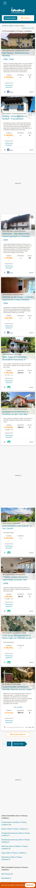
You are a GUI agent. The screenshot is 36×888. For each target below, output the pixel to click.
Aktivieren (30, 885)
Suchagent (25, 18)
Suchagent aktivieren (18, 734)
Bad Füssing (5, 874)
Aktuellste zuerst (27, 28)
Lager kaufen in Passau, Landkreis (13, 853)
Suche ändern (10, 18)
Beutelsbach (5, 878)
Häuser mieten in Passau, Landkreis (13, 829)
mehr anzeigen (18, 707)
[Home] (18, 11)
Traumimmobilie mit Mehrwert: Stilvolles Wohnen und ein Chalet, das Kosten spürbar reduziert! (17, 688)
